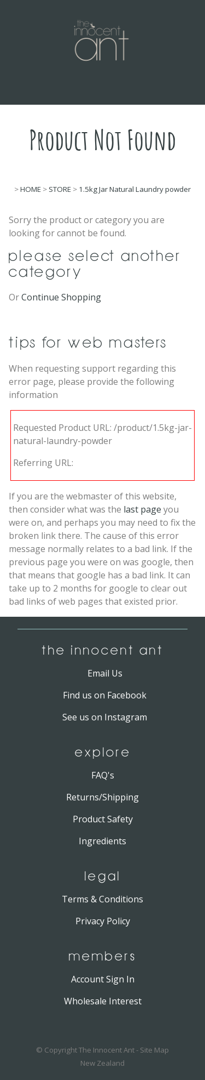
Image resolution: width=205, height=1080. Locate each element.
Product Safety (103, 819)
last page (142, 509)
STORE (60, 189)
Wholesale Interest (103, 1001)
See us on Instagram (104, 717)
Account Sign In (102, 979)
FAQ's (102, 775)
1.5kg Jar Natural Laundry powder (135, 189)
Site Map (154, 1050)
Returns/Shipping (102, 797)
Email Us (104, 673)
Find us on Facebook (105, 695)
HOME (30, 189)
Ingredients (102, 841)
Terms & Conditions (102, 899)
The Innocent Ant (106, 1050)
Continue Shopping (61, 297)
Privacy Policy (102, 921)
